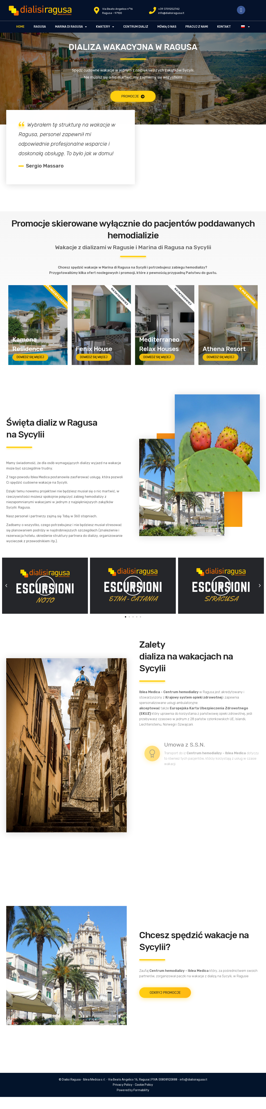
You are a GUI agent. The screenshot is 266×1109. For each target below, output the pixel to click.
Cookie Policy (144, 1085)
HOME (20, 26)
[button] (125, 616)
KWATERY (105, 26)
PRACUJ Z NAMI (196, 26)
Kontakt (224, 26)
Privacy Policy (122, 1085)
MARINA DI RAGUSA (71, 26)
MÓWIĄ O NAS (166, 26)
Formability (141, 1090)
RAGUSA (40, 26)
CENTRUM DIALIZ (135, 26)
